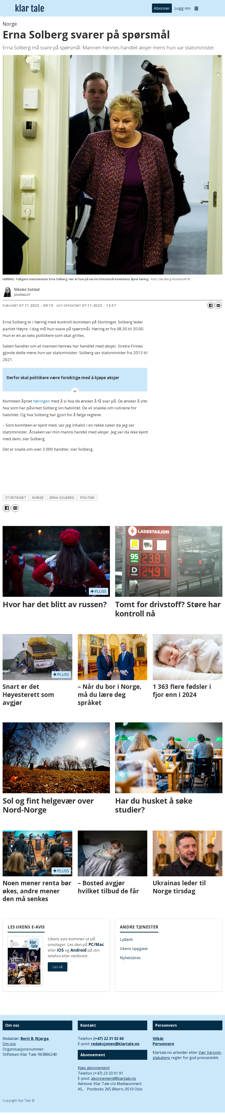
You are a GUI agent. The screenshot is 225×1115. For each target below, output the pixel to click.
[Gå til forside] (29, 8)
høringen (41, 401)
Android (78, 950)
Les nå (57, 967)
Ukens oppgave (134, 948)
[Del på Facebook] (210, 305)
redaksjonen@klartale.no (115, 1043)
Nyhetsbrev (130, 957)
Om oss (9, 1043)
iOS (60, 950)
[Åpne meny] (196, 8)
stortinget (15, 497)
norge (38, 497)
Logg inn (182, 8)
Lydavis (126, 939)
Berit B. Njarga (35, 1038)
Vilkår (158, 1038)
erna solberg (62, 497)
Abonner (162, 8)
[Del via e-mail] (218, 305)
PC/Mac (96, 944)
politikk (87, 497)
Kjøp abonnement (94, 1067)
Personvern (163, 1043)
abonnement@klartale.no (113, 1078)
